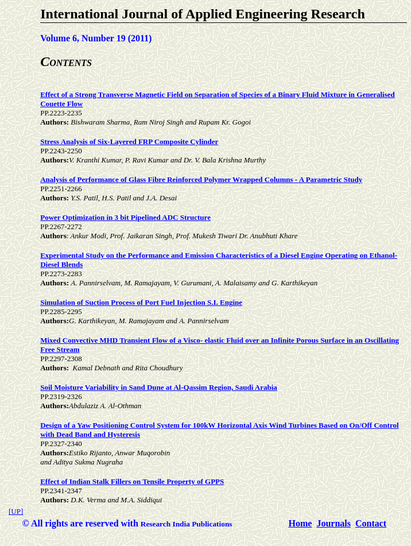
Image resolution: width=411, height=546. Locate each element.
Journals (333, 523)
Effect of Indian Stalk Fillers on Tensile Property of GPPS (132, 481)
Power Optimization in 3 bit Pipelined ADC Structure (125, 217)
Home (300, 523)
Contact (370, 523)
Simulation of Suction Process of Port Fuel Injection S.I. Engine (141, 302)
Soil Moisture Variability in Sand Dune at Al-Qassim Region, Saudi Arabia (158, 387)
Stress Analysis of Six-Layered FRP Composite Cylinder (129, 141)
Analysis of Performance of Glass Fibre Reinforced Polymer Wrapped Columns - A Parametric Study (201, 179)
